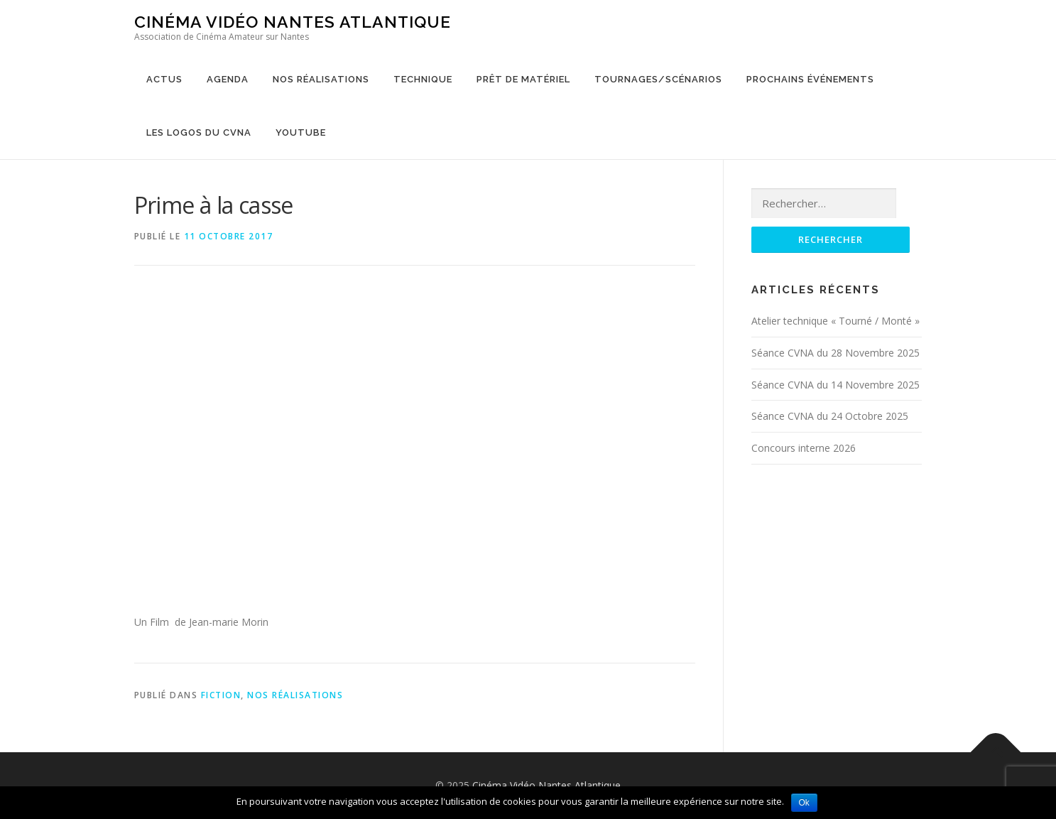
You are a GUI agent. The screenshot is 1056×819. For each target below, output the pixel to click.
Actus (164, 79)
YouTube (301, 132)
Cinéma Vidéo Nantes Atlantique (292, 21)
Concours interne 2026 (803, 448)
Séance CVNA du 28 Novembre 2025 (835, 352)
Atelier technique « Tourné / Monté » (835, 320)
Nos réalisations (321, 79)
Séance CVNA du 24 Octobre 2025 (829, 416)
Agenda (228, 79)
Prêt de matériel (523, 79)
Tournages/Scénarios (658, 79)
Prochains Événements (810, 79)
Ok (804, 803)
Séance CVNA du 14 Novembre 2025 (835, 384)
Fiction (221, 695)
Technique (422, 79)
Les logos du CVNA (198, 132)
